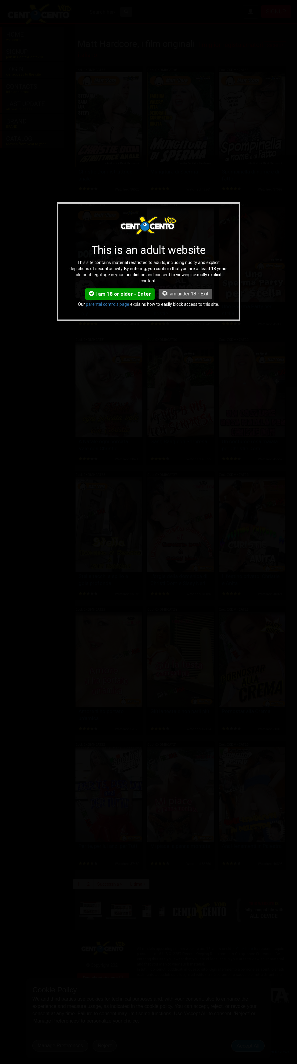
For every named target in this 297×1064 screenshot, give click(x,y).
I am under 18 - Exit (185, 294)
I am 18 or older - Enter (120, 294)
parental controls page (107, 304)
